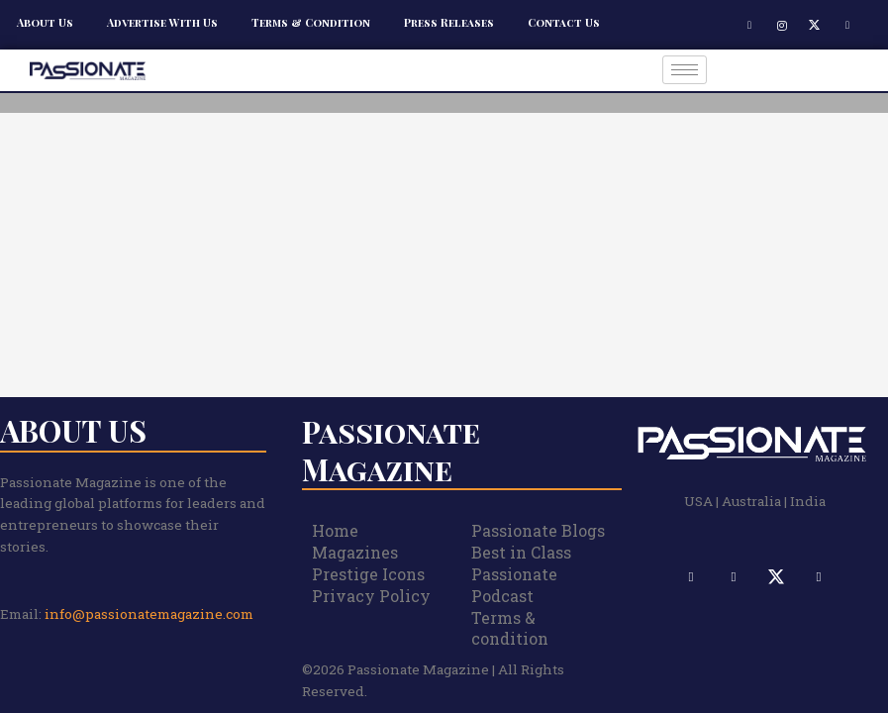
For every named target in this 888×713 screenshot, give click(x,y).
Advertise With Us (162, 22)
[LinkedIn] (847, 25)
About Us (45, 22)
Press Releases (449, 22)
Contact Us (564, 22)
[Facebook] (749, 25)
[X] (815, 25)
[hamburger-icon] (684, 69)
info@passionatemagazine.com (149, 614)
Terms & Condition (310, 22)
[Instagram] (782, 25)
